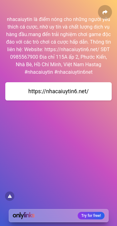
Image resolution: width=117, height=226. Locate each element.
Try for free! (91, 215)
